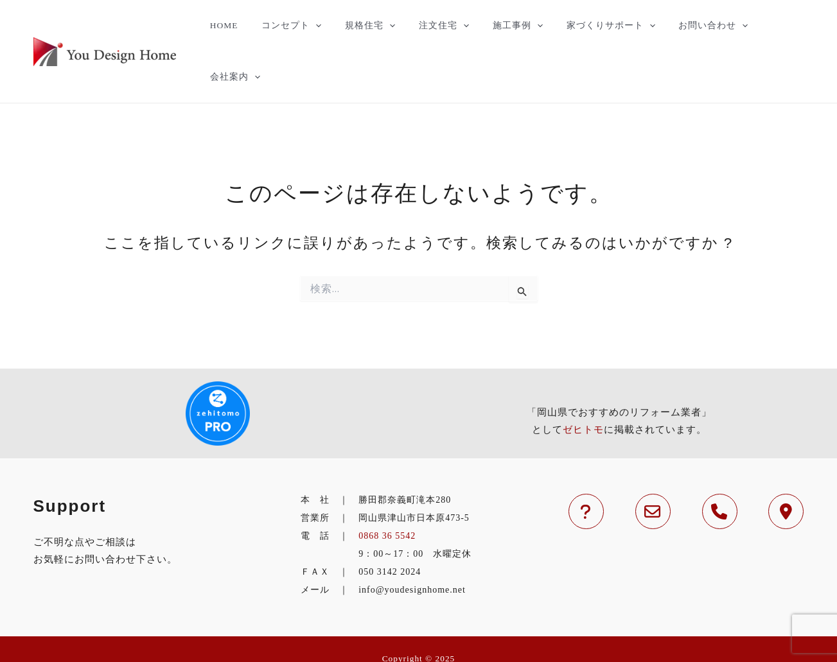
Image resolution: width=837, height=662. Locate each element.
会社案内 (770, 25)
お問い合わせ (693, 25)
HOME (241, 25)
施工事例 (510, 25)
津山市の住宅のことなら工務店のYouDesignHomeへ (418, 625)
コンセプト (302, 25)
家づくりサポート (596, 25)
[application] (326, 25)
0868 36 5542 (387, 484)
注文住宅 (443, 25)
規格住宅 (374, 25)
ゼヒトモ (583, 378)
